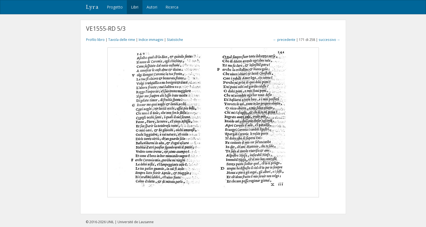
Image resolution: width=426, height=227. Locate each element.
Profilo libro (95, 39)
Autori (152, 7)
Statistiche (175, 39)
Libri (134, 7)
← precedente (284, 39)
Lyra (92, 7)
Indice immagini (151, 39)
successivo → (329, 39)
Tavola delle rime (121, 39)
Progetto (115, 7)
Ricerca (171, 7)
